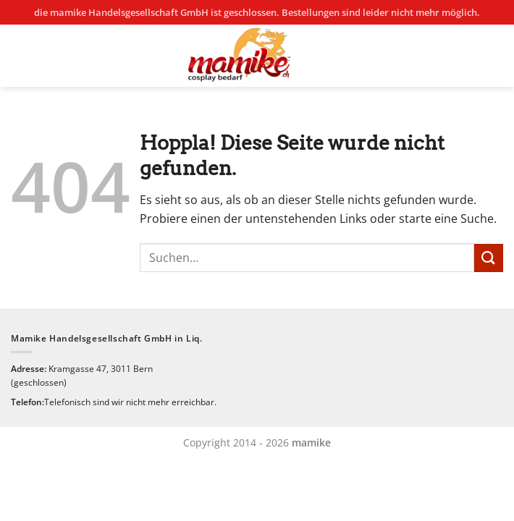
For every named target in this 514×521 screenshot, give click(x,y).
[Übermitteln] (488, 258)
